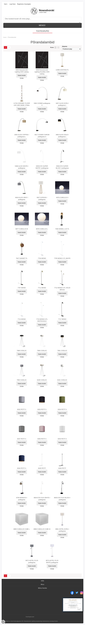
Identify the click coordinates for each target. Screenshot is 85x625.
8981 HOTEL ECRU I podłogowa (62, 530)
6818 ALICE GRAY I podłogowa (21, 198)
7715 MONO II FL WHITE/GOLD (42, 320)
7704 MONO (42, 258)
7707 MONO (22, 288)
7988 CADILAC (22, 350)
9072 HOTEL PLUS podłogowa (32, 561)
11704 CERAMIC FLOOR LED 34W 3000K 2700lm (22, 104)
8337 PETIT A (21, 439)
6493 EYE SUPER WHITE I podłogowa (42, 167)
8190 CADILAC (42, 380)
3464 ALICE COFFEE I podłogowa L (21, 135)
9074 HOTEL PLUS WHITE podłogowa (52, 561)
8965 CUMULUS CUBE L (22, 529)
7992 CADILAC (22, 380)
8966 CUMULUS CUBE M (42, 529)
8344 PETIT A (21, 468)
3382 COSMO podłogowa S (42, 104)
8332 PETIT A (21, 409)
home (4, 37)
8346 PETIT (62, 468)
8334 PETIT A (62, 409)
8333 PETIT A (42, 409)
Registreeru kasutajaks (24, 4)
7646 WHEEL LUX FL (62, 229)
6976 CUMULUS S (62, 197)
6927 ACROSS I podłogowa (42, 198)
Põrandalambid (12, 37)
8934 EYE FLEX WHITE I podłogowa (42, 498)
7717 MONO (62, 319)
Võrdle (22, 78)
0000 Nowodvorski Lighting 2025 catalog (22, 71)
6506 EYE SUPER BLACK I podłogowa (62, 167)
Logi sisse (12, 4)
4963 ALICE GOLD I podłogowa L (62, 135)
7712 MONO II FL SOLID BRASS (62, 289)
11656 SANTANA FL (62, 70)
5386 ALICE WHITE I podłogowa (21, 167)
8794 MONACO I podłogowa (21, 498)
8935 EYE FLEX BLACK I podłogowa (62, 498)
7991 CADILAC (62, 350)
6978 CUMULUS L (42, 229)
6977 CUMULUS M (21, 229)
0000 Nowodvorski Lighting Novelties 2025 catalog (41, 72)
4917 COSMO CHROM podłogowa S (42, 135)
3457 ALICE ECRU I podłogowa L (62, 104)
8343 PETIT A (62, 439)
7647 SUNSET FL (21, 258)
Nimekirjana (55, 47)
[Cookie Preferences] (3, 622)
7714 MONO (22, 319)
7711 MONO (42, 288)
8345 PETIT (42, 468)
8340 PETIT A (42, 439)
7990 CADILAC (42, 350)
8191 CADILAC (62, 380)
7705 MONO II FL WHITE (62, 258)
